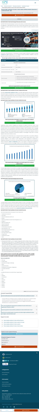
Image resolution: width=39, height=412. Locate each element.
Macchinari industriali (8, 6)
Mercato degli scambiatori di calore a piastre (12, 324)
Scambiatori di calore (25, 6)
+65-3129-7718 (7, 397)
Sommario (19, 19)
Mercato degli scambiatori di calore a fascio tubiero (13, 325)
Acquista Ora (19, 333)
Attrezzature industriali (17, 6)
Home (2, 6)
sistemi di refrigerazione (13, 141)
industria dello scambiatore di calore (11, 92)
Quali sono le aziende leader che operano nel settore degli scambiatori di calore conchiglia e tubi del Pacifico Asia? (20, 313)
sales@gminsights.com (8, 398)
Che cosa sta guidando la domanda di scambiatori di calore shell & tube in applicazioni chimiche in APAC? (20, 306)
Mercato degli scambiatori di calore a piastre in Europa (14, 322)
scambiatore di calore (5, 54)
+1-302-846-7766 (7, 396)
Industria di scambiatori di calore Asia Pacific (24, 208)
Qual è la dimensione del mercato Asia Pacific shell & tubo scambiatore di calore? (20, 295)
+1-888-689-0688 (8, 394)
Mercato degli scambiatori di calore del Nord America (14, 320)
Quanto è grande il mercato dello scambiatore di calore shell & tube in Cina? (20, 309)
